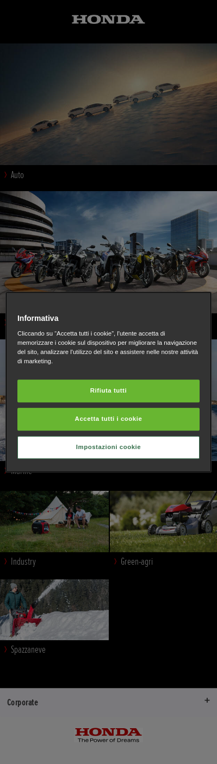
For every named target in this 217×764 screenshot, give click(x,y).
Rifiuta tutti (108, 391)
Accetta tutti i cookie (108, 418)
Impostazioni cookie (108, 447)
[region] (108, 382)
